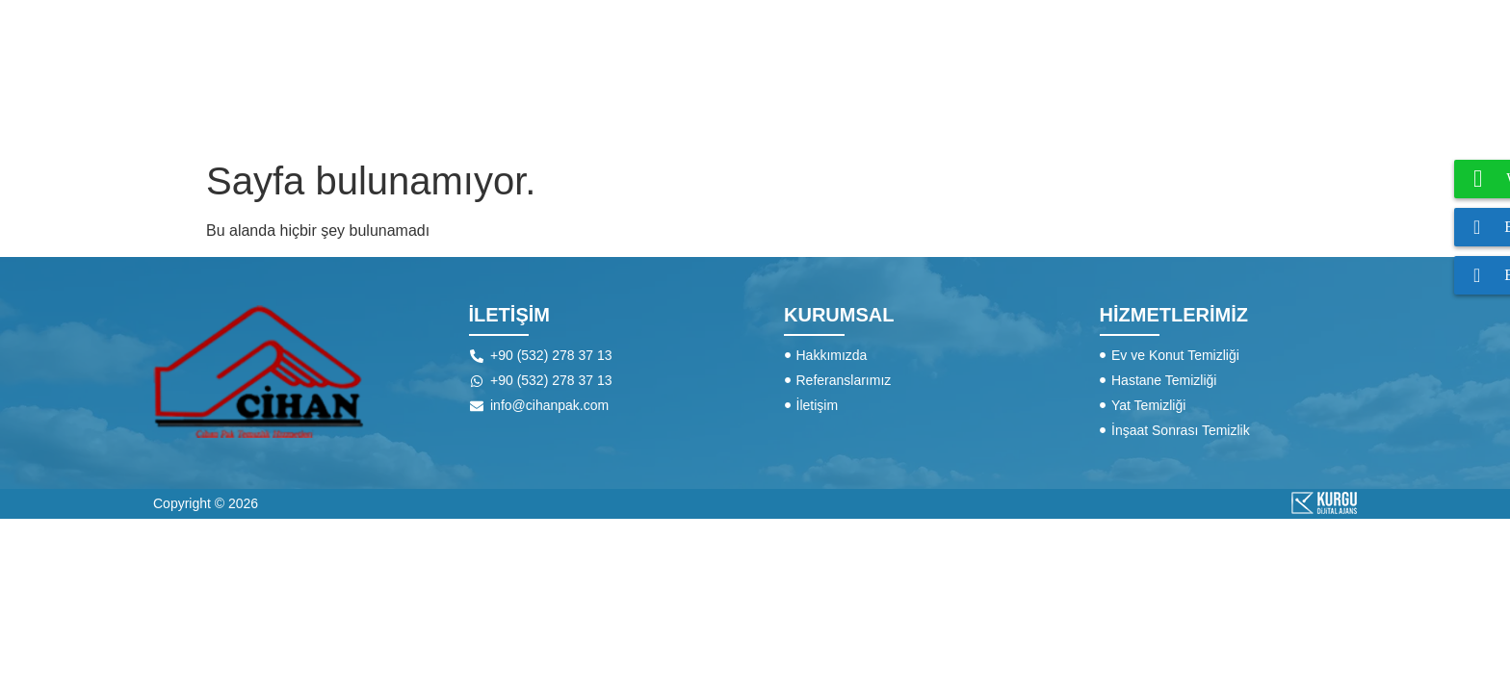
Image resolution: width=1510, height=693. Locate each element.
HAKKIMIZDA (810, 74)
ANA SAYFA (664, 74)
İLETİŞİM (1303, 74)
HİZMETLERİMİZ (978, 75)
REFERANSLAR (1158, 74)
